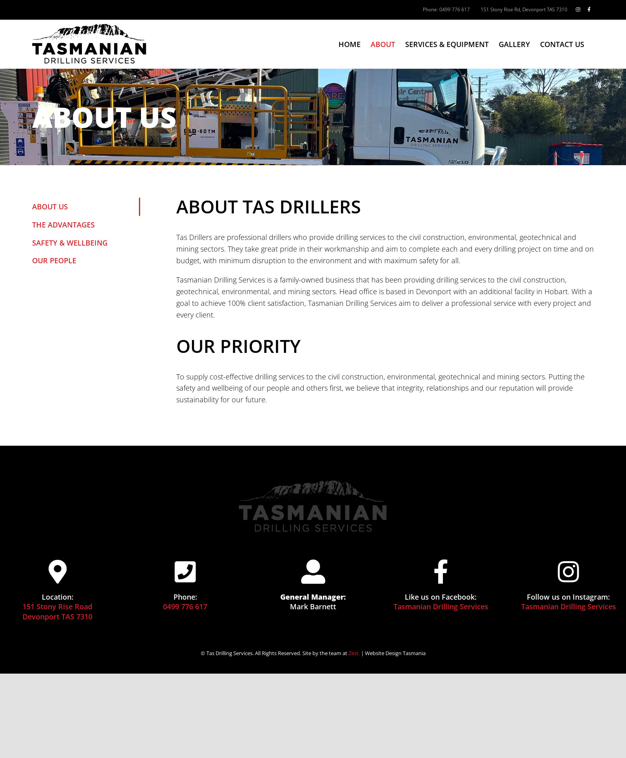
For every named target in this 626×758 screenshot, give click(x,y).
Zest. (354, 653)
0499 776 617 (185, 606)
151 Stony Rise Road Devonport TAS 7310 (57, 611)
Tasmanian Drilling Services (441, 606)
